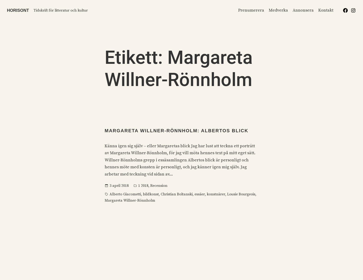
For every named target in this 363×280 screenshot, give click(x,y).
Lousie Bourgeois (241, 194)
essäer (199, 194)
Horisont (18, 10)
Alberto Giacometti (125, 194)
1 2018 (143, 185)
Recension (158, 185)
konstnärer (216, 194)
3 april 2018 (119, 185)
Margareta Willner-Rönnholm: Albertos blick (176, 130)
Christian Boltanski (177, 194)
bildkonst (151, 194)
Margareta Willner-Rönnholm (130, 200)
